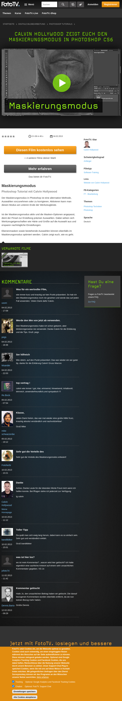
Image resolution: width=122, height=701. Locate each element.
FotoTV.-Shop (49, 13)
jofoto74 (5, 570)
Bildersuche (72, 4)
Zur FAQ (91, 302)
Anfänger (87, 161)
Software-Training (91, 172)
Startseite (8, 24)
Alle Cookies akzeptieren (25, 697)
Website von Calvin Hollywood (96, 183)
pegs (4, 337)
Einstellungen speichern (25, 691)
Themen (7, 13)
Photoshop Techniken (93, 206)
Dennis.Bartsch (9, 605)
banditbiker (7, 539)
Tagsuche (80, 4)
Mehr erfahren (40, 169)
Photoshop (88, 210)
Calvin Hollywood (91, 150)
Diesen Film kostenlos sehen (40, 150)
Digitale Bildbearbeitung (31, 24)
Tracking (19, 682)
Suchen (63, 4)
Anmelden (93, 4)
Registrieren (110, 4)
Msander (6, 365)
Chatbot (19, 686)
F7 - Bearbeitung (91, 194)
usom (4, 303)
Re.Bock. (6, 395)
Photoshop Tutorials (60, 24)
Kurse (18, 13)
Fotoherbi (6, 465)
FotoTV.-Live (31, 13)
